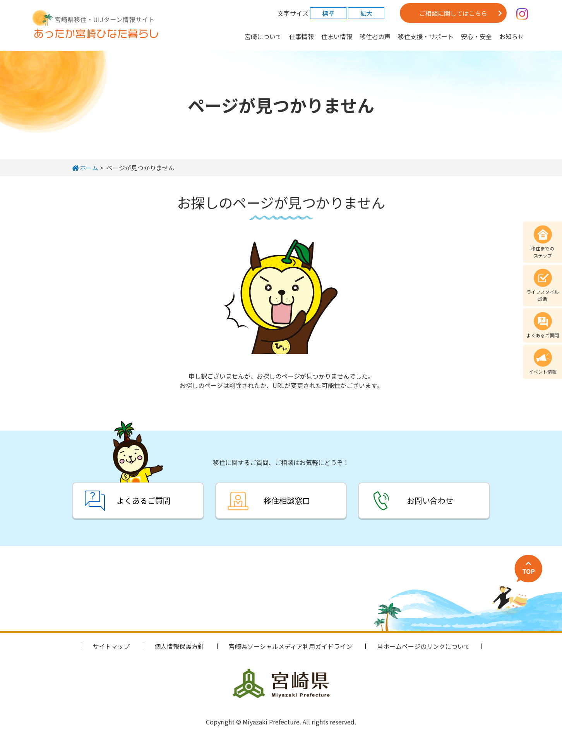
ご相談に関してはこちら (453, 13)
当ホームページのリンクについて (423, 646)
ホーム (85, 167)
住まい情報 (336, 36)
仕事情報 (301, 36)
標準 (328, 13)
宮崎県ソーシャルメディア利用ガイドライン (290, 646)
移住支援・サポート (426, 36)
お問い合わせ (431, 500)
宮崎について (263, 36)
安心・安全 (476, 36)
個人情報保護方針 (179, 646)
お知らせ (511, 36)
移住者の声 (375, 36)
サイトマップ (111, 646)
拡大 (366, 13)
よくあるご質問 (142, 500)
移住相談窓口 (287, 500)
